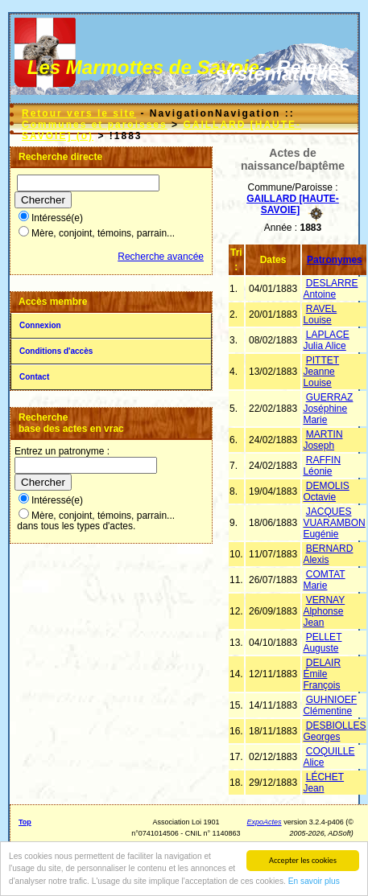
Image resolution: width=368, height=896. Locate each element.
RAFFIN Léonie (322, 465)
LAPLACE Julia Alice (326, 340)
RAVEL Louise (320, 314)
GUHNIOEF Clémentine (330, 705)
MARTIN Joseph (322, 440)
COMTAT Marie (324, 580)
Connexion (40, 325)
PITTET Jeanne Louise (321, 371)
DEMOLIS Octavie (326, 491)
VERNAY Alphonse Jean (324, 611)
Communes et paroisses (94, 124)
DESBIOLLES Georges (334, 731)
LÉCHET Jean (323, 782)
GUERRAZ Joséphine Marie (328, 408)
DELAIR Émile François (322, 674)
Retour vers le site (79, 113)
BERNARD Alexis (328, 554)
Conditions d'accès (56, 351)
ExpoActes (264, 822)
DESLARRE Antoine (330, 288)
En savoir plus (314, 882)
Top (25, 822)
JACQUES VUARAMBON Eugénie (334, 523)
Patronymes (334, 259)
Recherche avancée (161, 256)
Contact (34, 376)
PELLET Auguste (322, 642)
